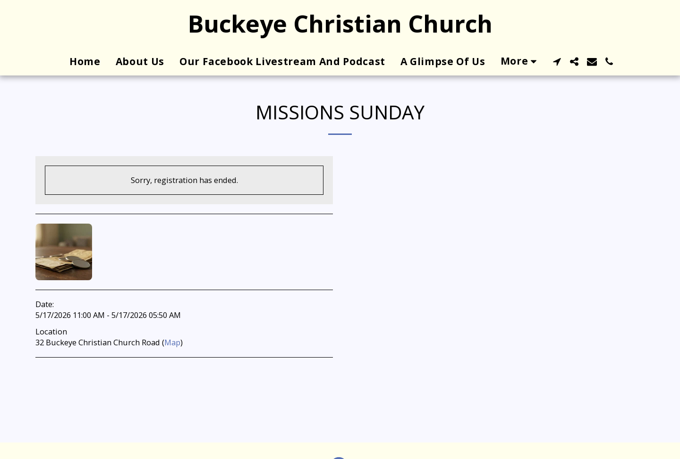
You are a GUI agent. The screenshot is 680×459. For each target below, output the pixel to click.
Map (172, 342)
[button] (557, 62)
